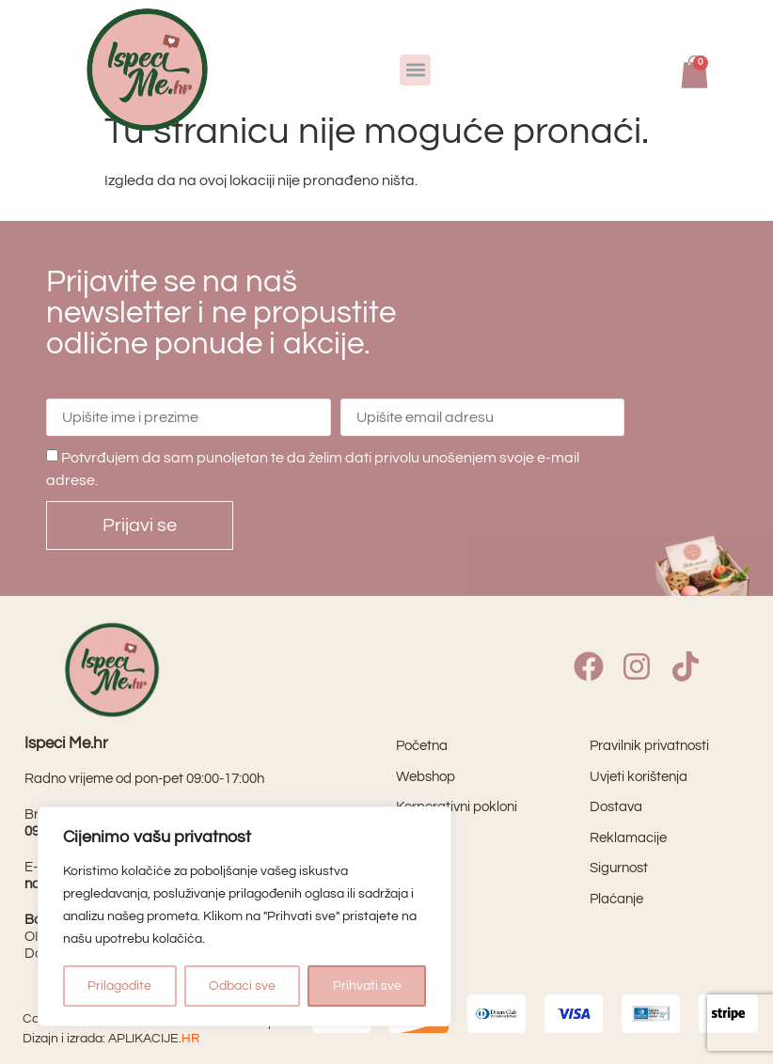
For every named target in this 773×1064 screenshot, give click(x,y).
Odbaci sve (242, 986)
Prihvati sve (367, 986)
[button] (415, 70)
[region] (244, 916)
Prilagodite (119, 986)
